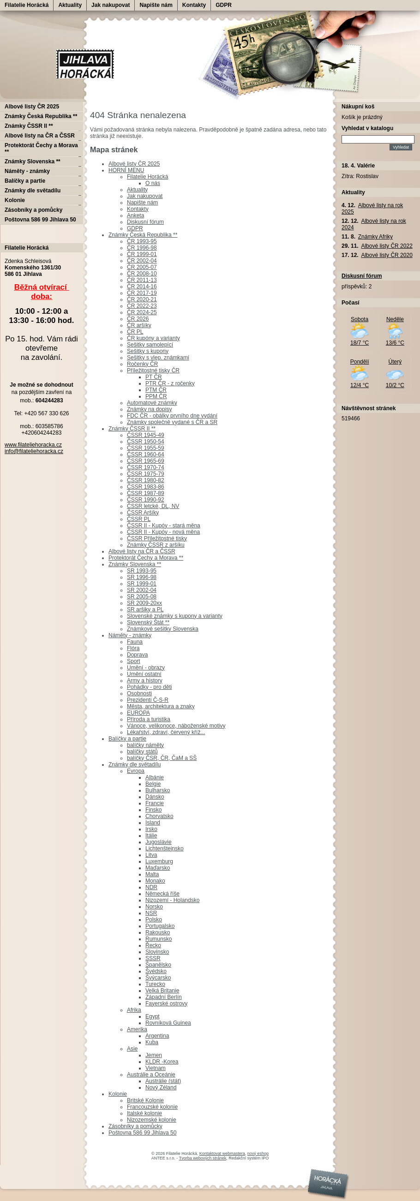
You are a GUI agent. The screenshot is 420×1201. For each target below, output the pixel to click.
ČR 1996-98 (142, 248)
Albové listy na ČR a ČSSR (141, 551)
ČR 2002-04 (142, 260)
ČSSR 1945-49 (145, 435)
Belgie (153, 784)
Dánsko (154, 797)
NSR (151, 913)
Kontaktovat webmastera (222, 1153)
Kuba (151, 1042)
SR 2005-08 (141, 596)
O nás (152, 183)
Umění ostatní (144, 674)
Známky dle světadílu (134, 764)
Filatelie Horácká (26, 5)
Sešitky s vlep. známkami (158, 357)
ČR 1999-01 (142, 254)
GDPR (224, 5)
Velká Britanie (162, 990)
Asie (132, 1049)
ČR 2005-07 (142, 267)
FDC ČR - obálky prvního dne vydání (172, 415)
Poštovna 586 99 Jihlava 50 (142, 1132)
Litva (151, 855)
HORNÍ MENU (126, 170)
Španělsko (158, 965)
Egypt (152, 1016)
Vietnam (155, 1068)
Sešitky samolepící (150, 344)
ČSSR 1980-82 (145, 480)
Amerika (137, 1029)
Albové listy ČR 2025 (134, 164)
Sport (133, 661)
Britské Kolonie (145, 1100)
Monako (155, 881)
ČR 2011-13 (142, 280)
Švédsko (156, 971)
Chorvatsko (159, 816)
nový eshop (258, 1153)
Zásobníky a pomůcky (135, 1126)
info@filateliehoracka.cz (34, 451)
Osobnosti (139, 693)
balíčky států (142, 751)
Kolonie (117, 1094)
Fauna (135, 642)
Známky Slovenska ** (134, 564)
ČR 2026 (138, 319)
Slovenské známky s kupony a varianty (174, 616)
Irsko (151, 829)
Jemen (153, 1055)
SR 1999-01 (141, 583)
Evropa (135, 771)
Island (152, 822)
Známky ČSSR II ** (132, 428)
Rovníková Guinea (168, 1023)
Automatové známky (152, 403)
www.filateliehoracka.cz (33, 445)
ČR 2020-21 (142, 299)
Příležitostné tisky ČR (153, 370)
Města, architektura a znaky (161, 706)
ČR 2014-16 (142, 286)
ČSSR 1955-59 (145, 448)
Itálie (151, 835)
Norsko (154, 906)
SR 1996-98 (141, 577)
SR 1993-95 (141, 571)
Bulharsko (157, 790)
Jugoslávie (158, 842)
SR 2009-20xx (144, 603)
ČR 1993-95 (142, 241)
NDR (151, 887)
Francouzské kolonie (152, 1107)
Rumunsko (158, 939)
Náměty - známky (129, 635)
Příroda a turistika (148, 719)
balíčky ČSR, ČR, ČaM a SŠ (162, 758)
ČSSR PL (138, 519)
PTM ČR (156, 390)
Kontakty (194, 5)
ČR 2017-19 (142, 293)
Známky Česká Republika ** (142, 235)
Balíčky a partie (127, 738)
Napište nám (155, 5)
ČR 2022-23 (142, 306)
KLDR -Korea (161, 1061)
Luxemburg (159, 861)
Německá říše (162, 893)
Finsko (153, 810)
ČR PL (135, 332)
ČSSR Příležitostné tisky (157, 538)
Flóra (133, 648)
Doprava (137, 654)
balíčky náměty (145, 745)
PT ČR (153, 377)
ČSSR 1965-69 (145, 461)
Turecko (155, 984)
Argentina (157, 1036)
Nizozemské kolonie (151, 1120)
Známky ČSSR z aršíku (156, 545)
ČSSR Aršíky (143, 512)
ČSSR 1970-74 (145, 467)
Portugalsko (159, 926)
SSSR (153, 958)
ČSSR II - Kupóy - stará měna (163, 525)
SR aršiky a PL (145, 609)
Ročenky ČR (142, 364)
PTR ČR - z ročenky (170, 383)
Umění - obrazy (146, 667)
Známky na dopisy (149, 409)
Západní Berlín (163, 997)
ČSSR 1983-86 (145, 487)
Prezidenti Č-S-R (147, 700)
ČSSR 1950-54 (145, 441)
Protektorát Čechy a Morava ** (145, 558)
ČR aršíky (139, 325)
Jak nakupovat (110, 5)
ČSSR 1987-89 (145, 493)
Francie (154, 803)
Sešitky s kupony (147, 351)
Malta (152, 874)
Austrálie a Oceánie (151, 1074)
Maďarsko (157, 868)
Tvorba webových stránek (203, 1158)
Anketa (135, 215)
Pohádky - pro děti (149, 687)
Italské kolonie (144, 1113)
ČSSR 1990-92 (145, 499)
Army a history (144, 680)
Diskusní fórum (145, 222)
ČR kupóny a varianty (153, 338)
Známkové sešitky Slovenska (162, 629)
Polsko (153, 919)
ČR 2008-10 (142, 273)
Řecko (153, 945)
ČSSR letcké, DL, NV (153, 506)
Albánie (154, 777)
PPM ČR (156, 396)
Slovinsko (157, 952)
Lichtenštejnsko (164, 848)
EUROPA (138, 713)
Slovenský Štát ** (148, 622)
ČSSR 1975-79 (145, 474)
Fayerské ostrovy (166, 1003)
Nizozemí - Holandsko (172, 900)
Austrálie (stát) (163, 1081)
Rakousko (157, 932)
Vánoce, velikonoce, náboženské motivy (176, 726)
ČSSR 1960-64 (145, 454)
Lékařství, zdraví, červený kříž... (166, 732)
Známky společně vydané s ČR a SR (172, 422)
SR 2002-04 (141, 590)
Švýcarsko (158, 977)
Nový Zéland (160, 1087)
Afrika (134, 1010)
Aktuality (70, 5)
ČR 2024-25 (142, 312)
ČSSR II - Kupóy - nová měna (163, 532)
